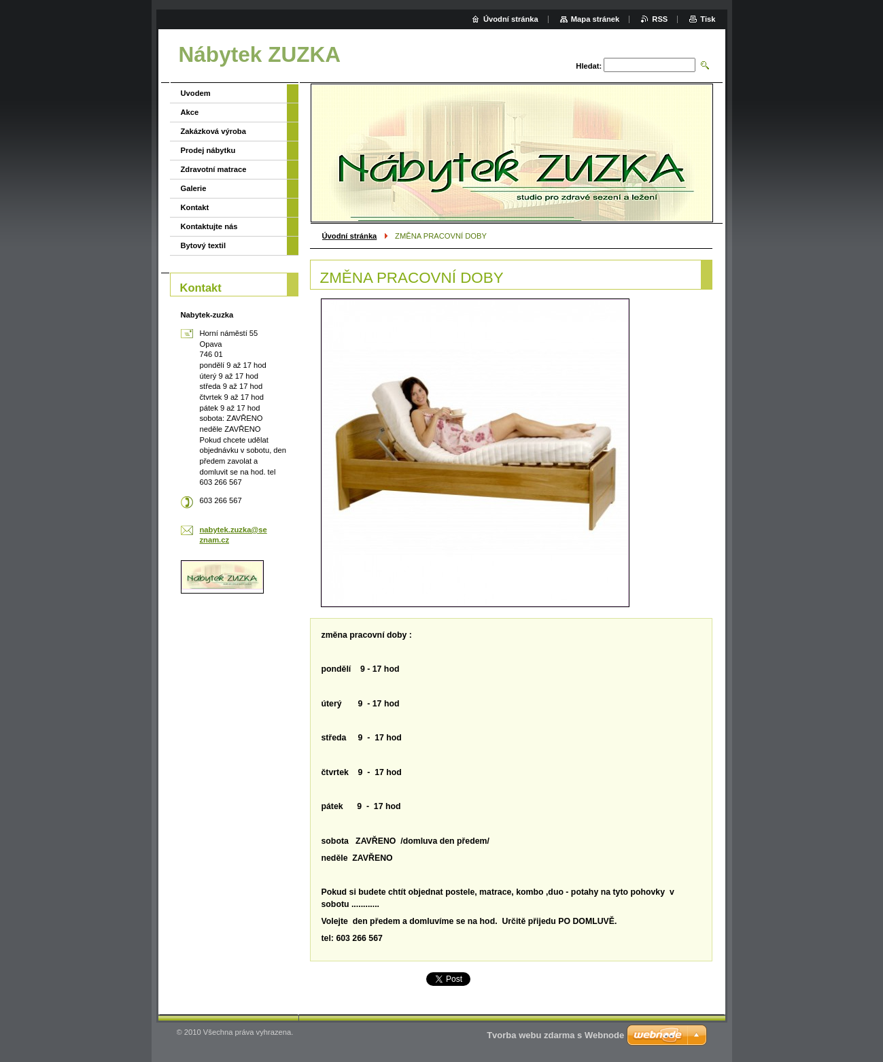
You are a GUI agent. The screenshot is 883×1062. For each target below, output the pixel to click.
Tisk (707, 19)
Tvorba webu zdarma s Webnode (555, 1035)
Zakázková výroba (213, 131)
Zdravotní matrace (214, 169)
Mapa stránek (595, 19)
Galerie (194, 188)
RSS (660, 19)
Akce (190, 112)
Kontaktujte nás (209, 226)
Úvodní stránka (349, 236)
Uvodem (196, 93)
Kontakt (195, 207)
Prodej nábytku (208, 150)
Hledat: (589, 66)
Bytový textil (203, 245)
